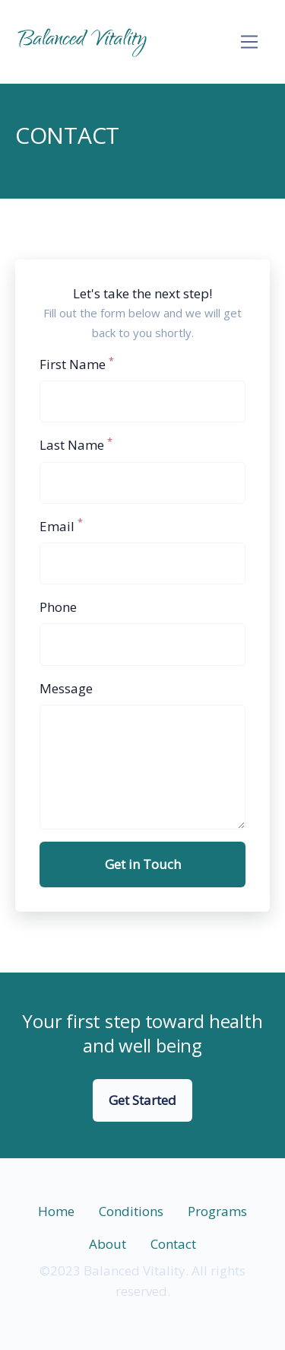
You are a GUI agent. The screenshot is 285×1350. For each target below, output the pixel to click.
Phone (58, 607)
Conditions (131, 1211)
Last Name (76, 444)
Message (66, 688)
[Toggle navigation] (250, 42)
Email (61, 525)
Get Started (142, 1100)
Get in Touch (143, 864)
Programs (217, 1211)
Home (56, 1211)
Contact (173, 1244)
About (107, 1244)
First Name (77, 363)
